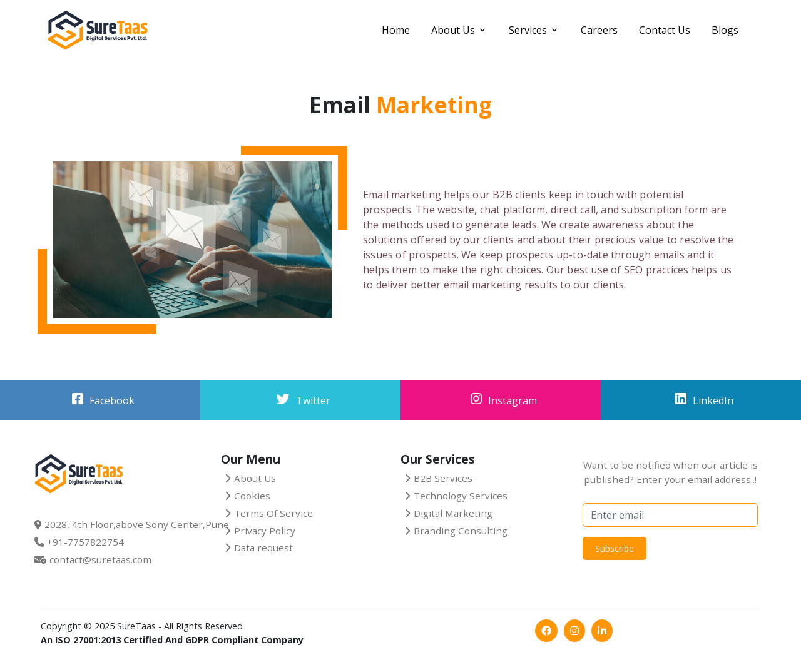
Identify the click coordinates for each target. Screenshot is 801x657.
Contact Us (664, 30)
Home (396, 30)
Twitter (313, 400)
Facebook (112, 400)
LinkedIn (713, 400)
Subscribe (614, 548)
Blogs (725, 30)
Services (528, 30)
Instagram (512, 400)
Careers (599, 30)
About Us (453, 30)
